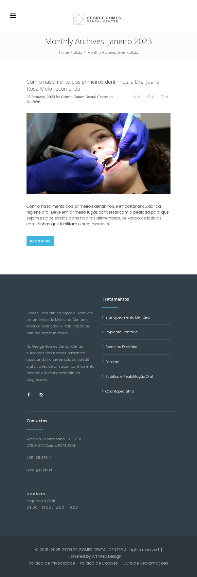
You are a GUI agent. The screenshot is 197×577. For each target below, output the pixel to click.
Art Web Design (107, 556)
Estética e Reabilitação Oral (129, 376)
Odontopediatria (119, 391)
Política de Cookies (99, 563)
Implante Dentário (121, 332)
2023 (78, 52)
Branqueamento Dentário (127, 317)
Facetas (112, 361)
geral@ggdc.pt (39, 469)
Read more (40, 241)
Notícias (34, 101)
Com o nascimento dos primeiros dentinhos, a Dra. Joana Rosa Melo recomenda (93, 85)
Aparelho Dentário (121, 346)
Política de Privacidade (52, 563)
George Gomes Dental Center (84, 97)
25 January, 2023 (41, 97)
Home (64, 52)
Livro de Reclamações (146, 563)
